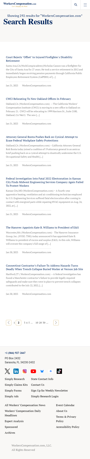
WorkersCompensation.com (36, 85)
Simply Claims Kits (16, 385)
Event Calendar (65, 405)
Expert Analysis (14, 421)
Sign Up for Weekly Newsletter (49, 390)
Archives (10, 433)
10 (36, 322)
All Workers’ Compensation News (25, 405)
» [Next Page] (56, 322)
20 (40, 322)
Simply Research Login (45, 396)
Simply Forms (13, 390)
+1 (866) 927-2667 (15, 352)
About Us (61, 411)
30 (44, 322)
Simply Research (15, 379)
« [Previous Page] (8, 322)
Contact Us (37, 385)
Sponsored (11, 427)
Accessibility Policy (67, 427)
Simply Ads (12, 396)
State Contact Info (42, 379)
